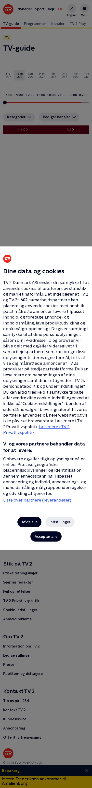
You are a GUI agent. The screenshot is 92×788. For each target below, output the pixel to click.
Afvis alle (30, 522)
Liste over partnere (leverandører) (37, 500)
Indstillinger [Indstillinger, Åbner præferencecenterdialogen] (60, 522)
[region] (46, 394)
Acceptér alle (46, 536)
